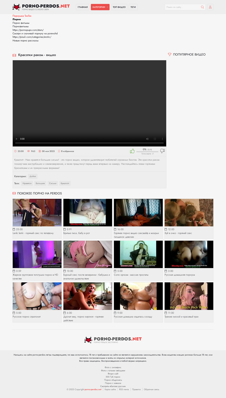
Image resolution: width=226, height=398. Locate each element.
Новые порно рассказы (25, 40)
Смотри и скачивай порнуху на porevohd (35, 33)
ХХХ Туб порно (113, 376)
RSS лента (124, 389)
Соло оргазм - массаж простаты (131, 275)
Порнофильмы (21, 26)
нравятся (27, 183)
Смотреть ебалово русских (113, 386)
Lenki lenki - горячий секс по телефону (33, 233)
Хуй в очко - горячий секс (178, 233)
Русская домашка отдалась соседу (133, 316)
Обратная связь (151, 389)
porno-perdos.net (93, 389)
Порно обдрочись (113, 379)
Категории (99, 7)
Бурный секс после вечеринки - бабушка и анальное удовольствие (86, 276)
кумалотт (65, 183)
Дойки (33, 176)
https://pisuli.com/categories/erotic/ (32, 37)
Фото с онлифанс (113, 367)
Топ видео (119, 7)
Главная (83, 7)
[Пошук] (202, 7)
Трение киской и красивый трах (182, 316)
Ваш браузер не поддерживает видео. (89, 103)
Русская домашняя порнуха (180, 275)
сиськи (52, 183)
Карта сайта (110, 389)
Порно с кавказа (113, 383)
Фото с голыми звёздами (113, 370)
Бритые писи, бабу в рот (76, 233)
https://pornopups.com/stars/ (28, 30)
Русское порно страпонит (26, 316)
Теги (133, 7)
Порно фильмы (21, 23)
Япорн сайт (113, 373)
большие (40, 183)
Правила (136, 389)
